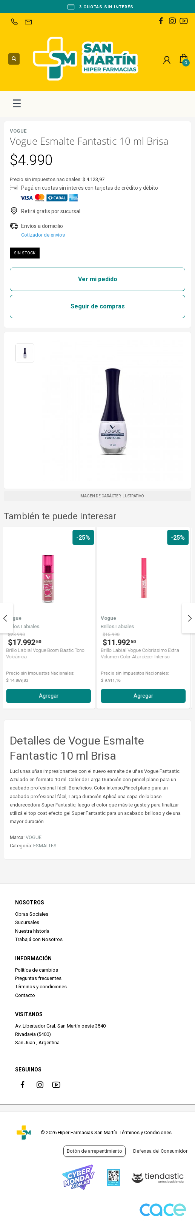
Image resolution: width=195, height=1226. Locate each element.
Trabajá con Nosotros (39, 939)
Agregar (50, 695)
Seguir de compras (98, 306)
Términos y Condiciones (146, 1132)
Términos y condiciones (41, 986)
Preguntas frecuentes (38, 978)
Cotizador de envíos (43, 235)
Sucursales (27, 922)
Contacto (25, 995)
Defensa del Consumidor (160, 1151)
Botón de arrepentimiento (94, 1151)
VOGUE (33, 837)
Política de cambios (36, 970)
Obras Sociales (31, 914)
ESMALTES (45, 845)
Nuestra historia (32, 931)
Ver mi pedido (97, 279)
